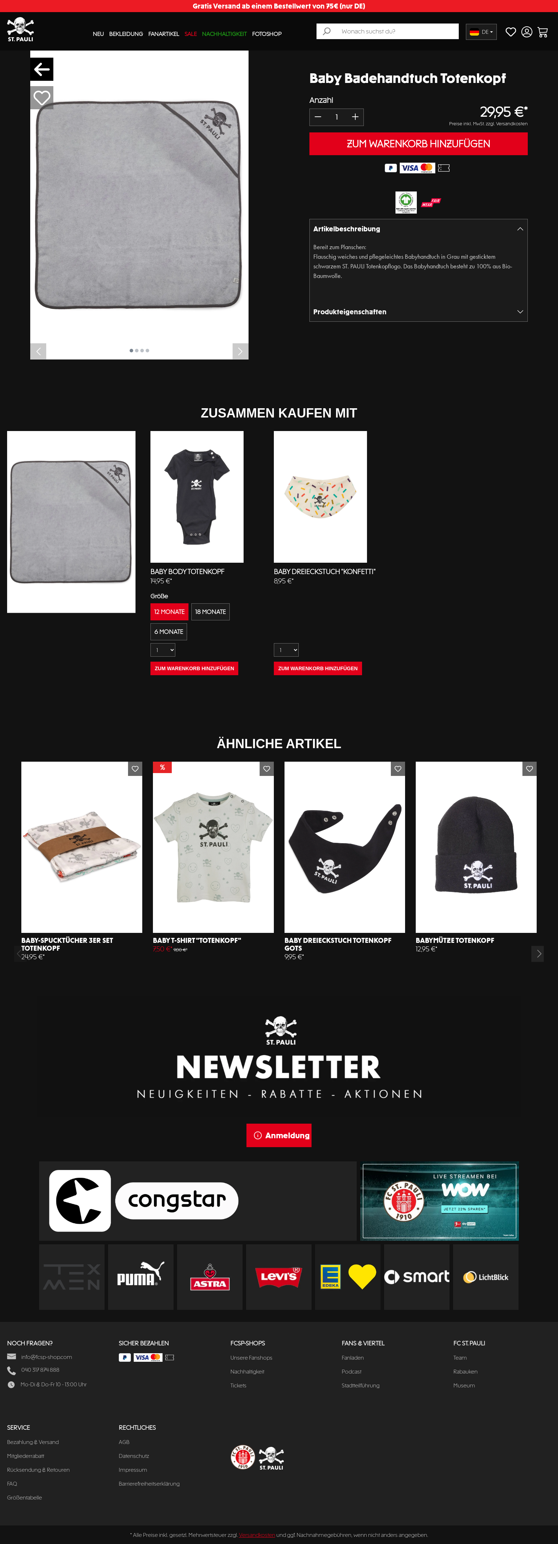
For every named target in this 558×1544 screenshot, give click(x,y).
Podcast (351, 1372)
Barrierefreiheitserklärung (149, 1484)
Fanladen (353, 1358)
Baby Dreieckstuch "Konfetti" (325, 572)
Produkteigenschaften (350, 312)
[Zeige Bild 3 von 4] (142, 350)
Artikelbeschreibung (346, 229)
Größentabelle (24, 1498)
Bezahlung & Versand (33, 1442)
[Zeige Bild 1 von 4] (131, 350)
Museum (464, 1385)
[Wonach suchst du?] (397, 31)
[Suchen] (326, 31)
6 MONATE (168, 631)
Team (460, 1358)
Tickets (238, 1385)
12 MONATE (169, 611)
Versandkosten (257, 1535)
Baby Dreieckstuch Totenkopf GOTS (338, 944)
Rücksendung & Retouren (38, 1470)
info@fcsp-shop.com (46, 1357)
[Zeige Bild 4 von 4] (147, 350)
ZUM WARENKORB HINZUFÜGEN (418, 143)
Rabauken (465, 1372)
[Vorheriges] (38, 351)
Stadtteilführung (360, 1385)
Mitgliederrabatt (25, 1456)
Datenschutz (134, 1456)
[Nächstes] (241, 351)
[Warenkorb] (543, 31)
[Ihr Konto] (527, 31)
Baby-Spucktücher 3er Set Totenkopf (67, 944)
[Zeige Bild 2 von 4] (136, 350)
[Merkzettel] (511, 31)
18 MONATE (210, 611)
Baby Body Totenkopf (187, 572)
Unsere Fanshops (251, 1358)
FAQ (12, 1484)
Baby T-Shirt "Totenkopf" (197, 940)
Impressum (133, 1470)
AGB (124, 1442)
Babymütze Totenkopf (455, 940)
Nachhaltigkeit (247, 1372)
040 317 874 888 (40, 1370)
